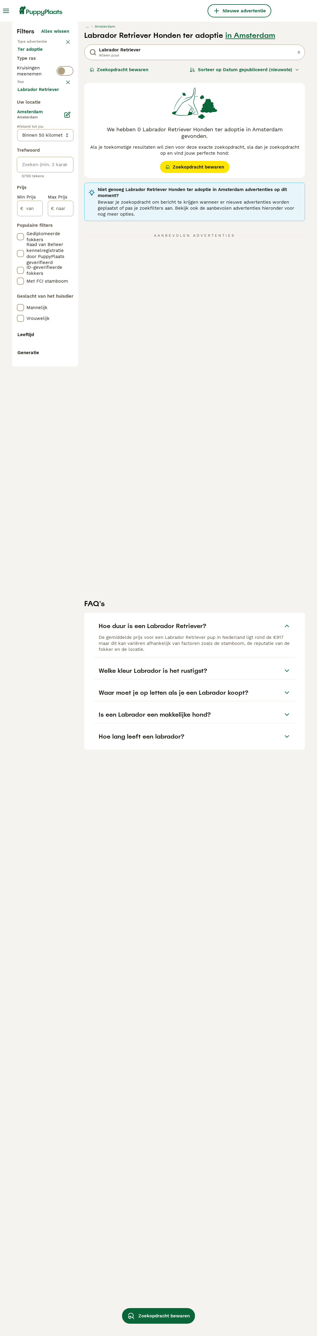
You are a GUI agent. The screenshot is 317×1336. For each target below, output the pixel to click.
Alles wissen (55, 141)
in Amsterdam (250, 146)
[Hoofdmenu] (6, 11)
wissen (61, 232)
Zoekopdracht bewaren (119, 180)
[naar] (60, 489)
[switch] (65, 218)
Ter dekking (35, 194)
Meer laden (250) (54, 371)
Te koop (31, 166)
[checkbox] (20, 264)
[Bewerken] (67, 396)
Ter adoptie (35, 180)
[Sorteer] (244, 180)
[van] (30, 489)
